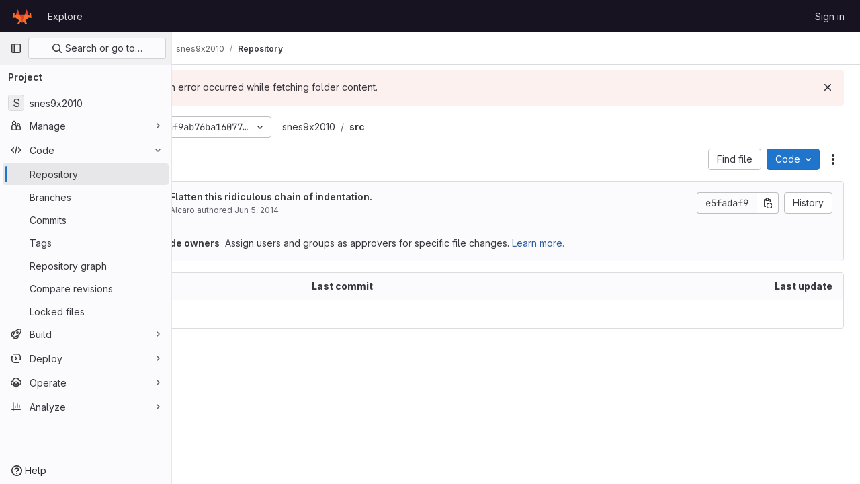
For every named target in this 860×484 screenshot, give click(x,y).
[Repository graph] (86, 265)
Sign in (830, 16)
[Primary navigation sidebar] (16, 48)
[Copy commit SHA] (768, 203)
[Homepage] (22, 16)
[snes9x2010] (86, 103)
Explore (65, 16)
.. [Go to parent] (202, 314)
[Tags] (86, 242)
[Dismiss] (828, 87)
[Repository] (86, 174)
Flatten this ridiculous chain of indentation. (327, 196)
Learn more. (594, 243)
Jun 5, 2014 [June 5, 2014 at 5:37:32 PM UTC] (313, 210)
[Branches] (86, 197)
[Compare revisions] (86, 288)
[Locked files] (86, 311)
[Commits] (86, 220)
